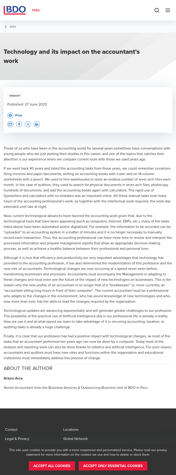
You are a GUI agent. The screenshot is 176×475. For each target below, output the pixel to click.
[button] (10, 124)
